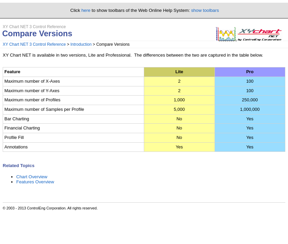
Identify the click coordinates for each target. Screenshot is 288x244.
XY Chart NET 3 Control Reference (34, 44)
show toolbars (205, 10)
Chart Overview (31, 176)
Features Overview (35, 181)
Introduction (81, 44)
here (85, 10)
